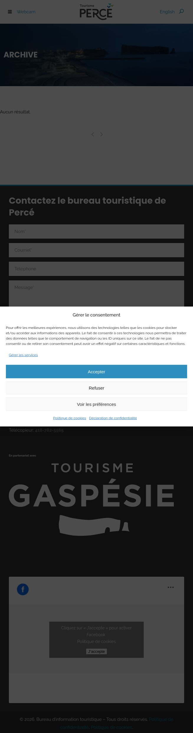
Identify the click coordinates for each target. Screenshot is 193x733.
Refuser (96, 387)
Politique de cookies (69, 418)
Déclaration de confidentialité (113, 418)
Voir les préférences (96, 403)
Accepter (96, 371)
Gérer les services (23, 355)
